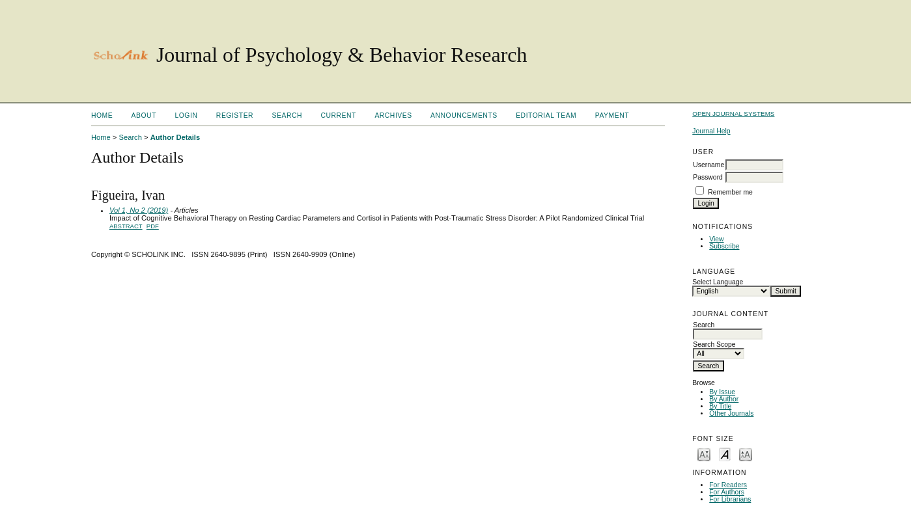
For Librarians (730, 499)
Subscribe (724, 246)
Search (287, 115)
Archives (393, 115)
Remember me (730, 192)
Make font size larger (745, 453)
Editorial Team (546, 115)
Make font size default (724, 453)
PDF (153, 226)
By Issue (722, 392)
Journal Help (711, 131)
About (144, 115)
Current (338, 115)
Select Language (717, 282)
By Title (720, 406)
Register (234, 115)
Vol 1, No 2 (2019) (138, 210)
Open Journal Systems (733, 113)
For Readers (728, 485)
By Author (723, 399)
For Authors (726, 492)
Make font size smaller (703, 453)
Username (708, 164)
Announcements (464, 115)
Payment (612, 115)
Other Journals (731, 413)
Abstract (126, 226)
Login (186, 115)
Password (708, 177)
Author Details (175, 137)
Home (102, 115)
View (716, 239)
